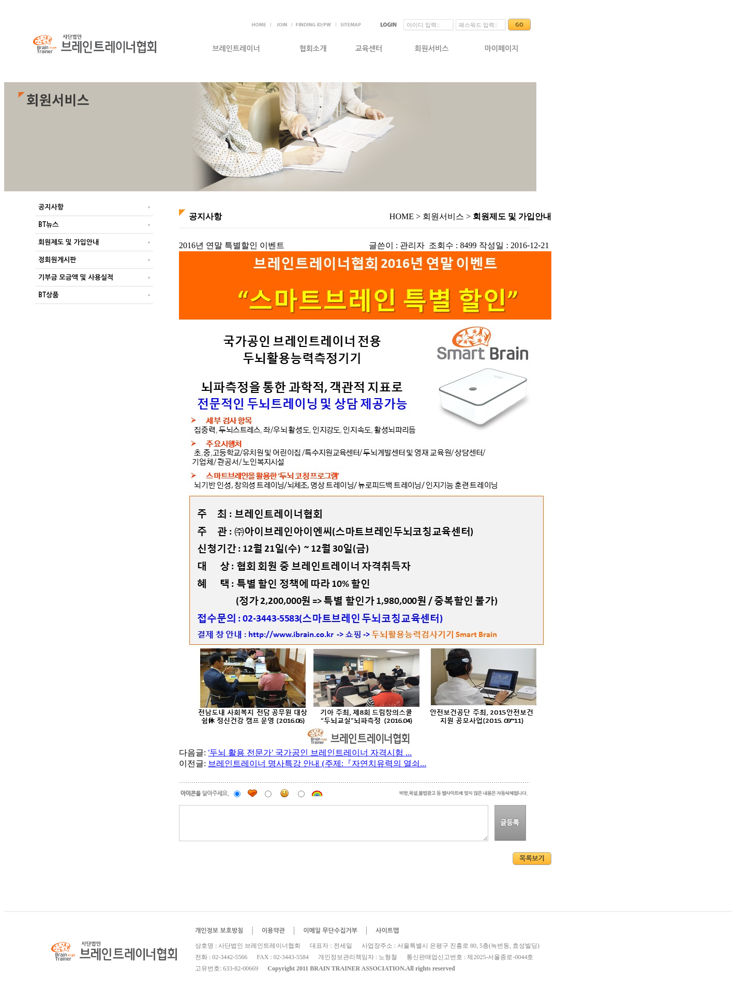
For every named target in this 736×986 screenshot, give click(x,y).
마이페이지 (502, 48)
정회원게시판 (57, 259)
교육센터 (369, 48)
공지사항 (51, 207)
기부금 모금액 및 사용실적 (75, 277)
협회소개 (313, 48)
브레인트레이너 (236, 48)
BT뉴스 (48, 224)
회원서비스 (432, 48)
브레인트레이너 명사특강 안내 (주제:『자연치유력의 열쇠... (317, 763)
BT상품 (48, 295)
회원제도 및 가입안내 (68, 242)
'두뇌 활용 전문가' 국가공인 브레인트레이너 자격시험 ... (310, 752)
